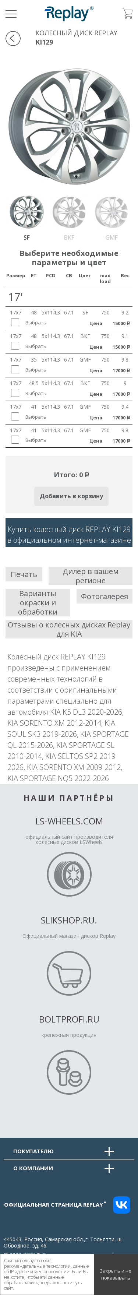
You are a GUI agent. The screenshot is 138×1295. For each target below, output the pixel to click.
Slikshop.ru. (69, 920)
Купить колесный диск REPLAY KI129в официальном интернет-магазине (69, 534)
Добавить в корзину (71, 496)
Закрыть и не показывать (115, 1274)
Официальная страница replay (55, 1204)
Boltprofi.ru (69, 1019)
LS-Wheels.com (69, 821)
